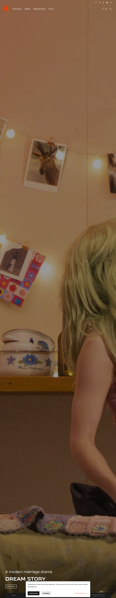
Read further (11, 586)
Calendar (27, 9)
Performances (17, 9)
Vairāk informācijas (81, 593)
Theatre (51, 9)
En (106, 9)
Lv (103, 9)
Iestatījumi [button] (46, 593)
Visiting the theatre (39, 9)
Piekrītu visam (33, 593)
